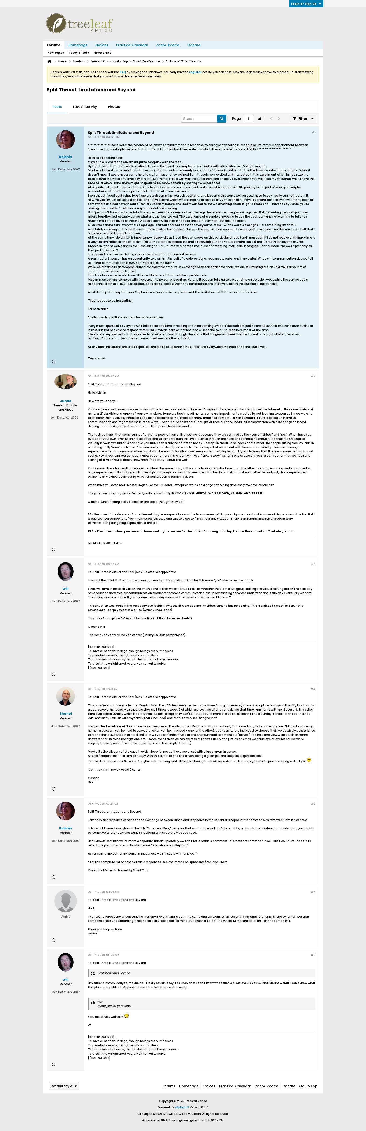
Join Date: (59, 169)
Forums (53, 45)
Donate (194, 45)
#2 (313, 376)
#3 (313, 564)
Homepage (78, 45)
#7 (313, 955)
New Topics (56, 53)
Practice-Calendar (132, 45)
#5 (313, 804)
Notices (101, 45)
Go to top (308, 1086)
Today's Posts (79, 53)
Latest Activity (85, 106)
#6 (313, 892)
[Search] (203, 119)
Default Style (64, 1086)
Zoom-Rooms (168, 45)
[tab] (57, 107)
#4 (312, 689)
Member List (102, 53)
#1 (313, 132)
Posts (57, 106)
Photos (114, 106)
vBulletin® (182, 1107)
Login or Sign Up (306, 4)
